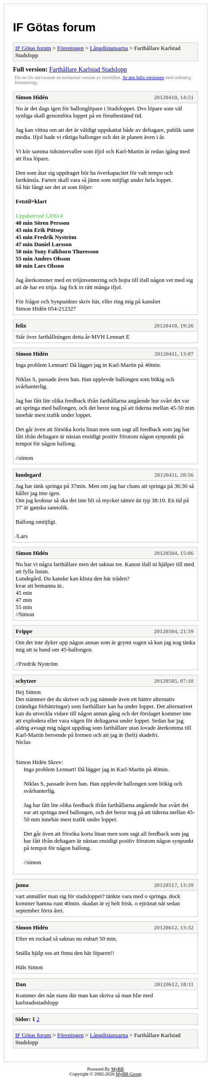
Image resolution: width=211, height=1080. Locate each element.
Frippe (24, 631)
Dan (21, 984)
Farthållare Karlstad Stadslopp (88, 69)
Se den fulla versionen (143, 77)
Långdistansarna (109, 48)
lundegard (28, 474)
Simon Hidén (32, 97)
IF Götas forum (54, 27)
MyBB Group (128, 1074)
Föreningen (70, 48)
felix (21, 325)
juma (22, 885)
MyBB (117, 1069)
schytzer (26, 680)
